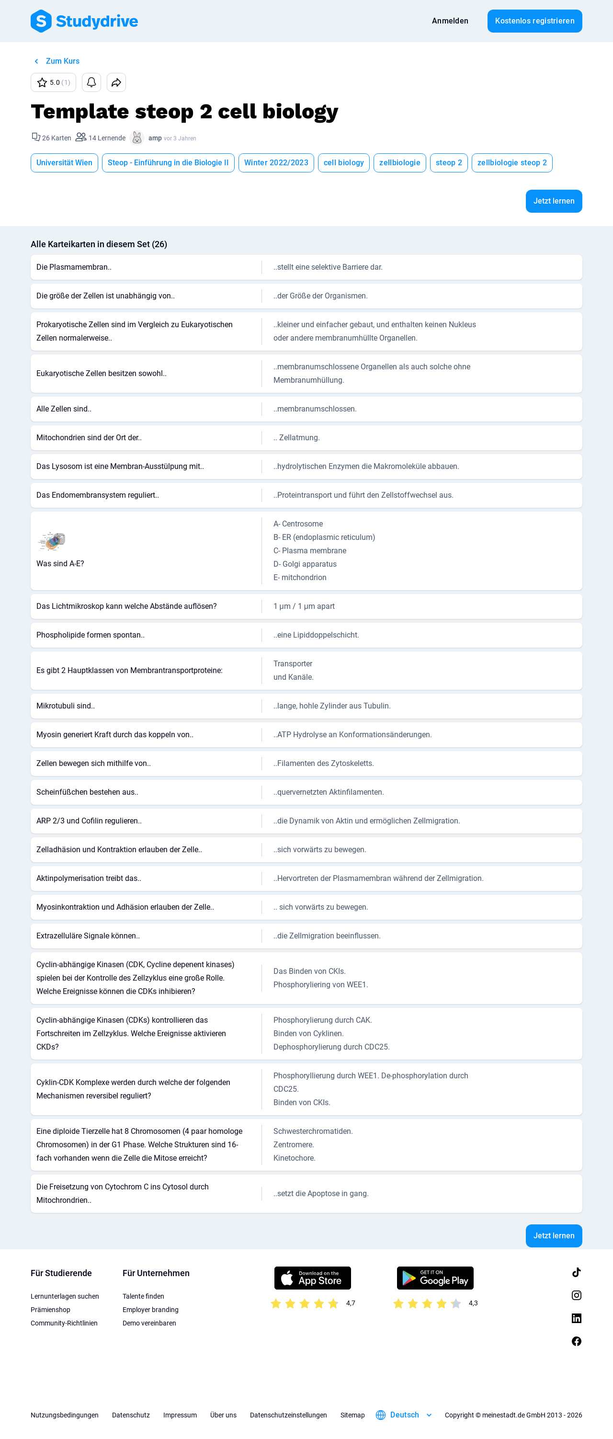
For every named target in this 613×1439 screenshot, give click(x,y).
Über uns (223, 1415)
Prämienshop (50, 1309)
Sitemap (353, 1415)
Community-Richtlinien (64, 1323)
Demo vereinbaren (149, 1323)
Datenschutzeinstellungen (288, 1415)
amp (155, 138)
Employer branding (151, 1309)
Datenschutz (131, 1415)
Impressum (180, 1415)
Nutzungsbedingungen (65, 1415)
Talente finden (143, 1296)
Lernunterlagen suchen (65, 1296)
